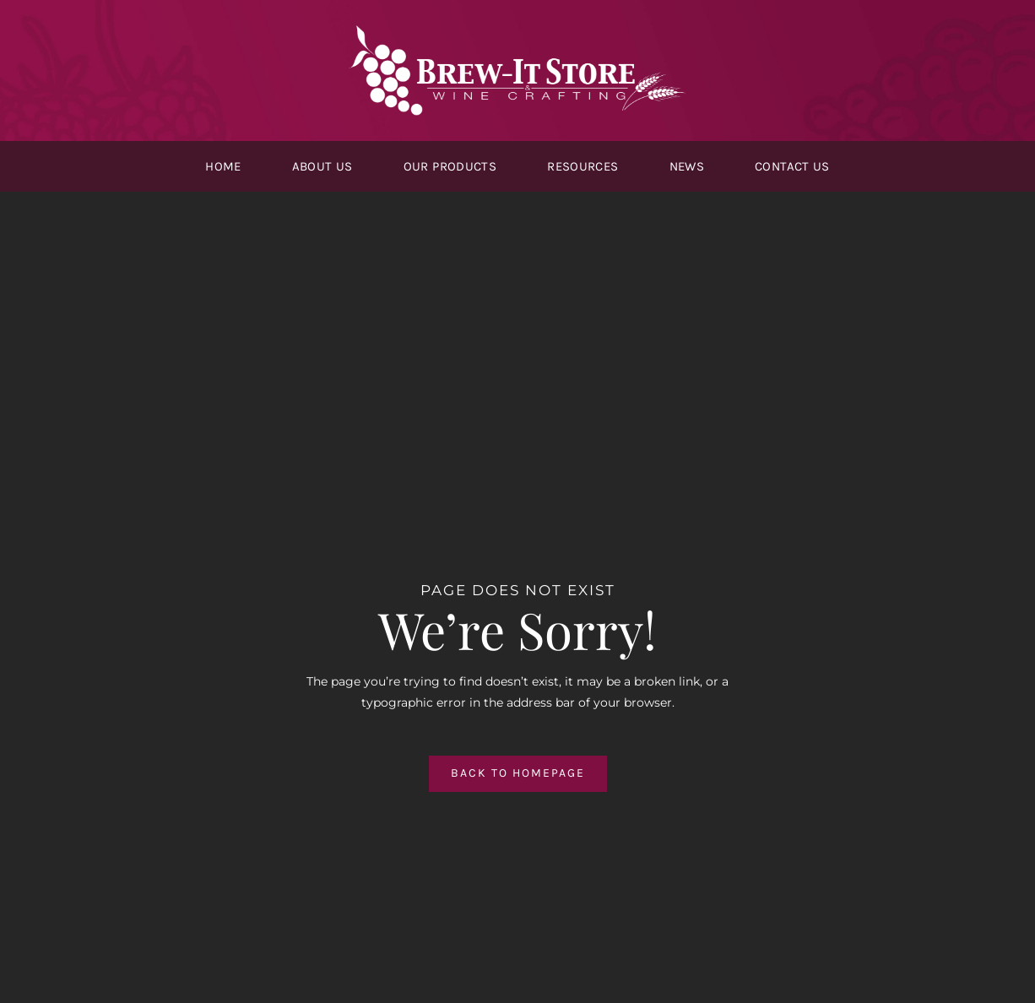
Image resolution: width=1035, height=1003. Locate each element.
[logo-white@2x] (517, 31)
